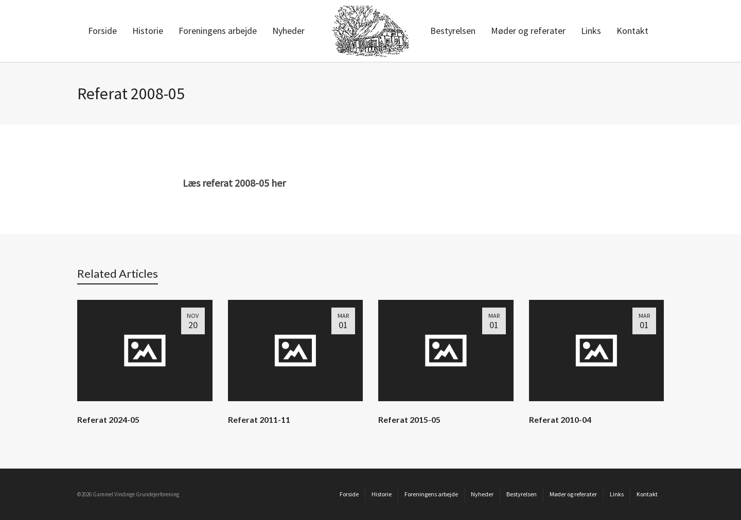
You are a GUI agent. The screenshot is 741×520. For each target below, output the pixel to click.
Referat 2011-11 (259, 419)
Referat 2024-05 (108, 419)
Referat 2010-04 (560, 419)
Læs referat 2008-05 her (234, 182)
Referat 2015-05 (409, 419)
